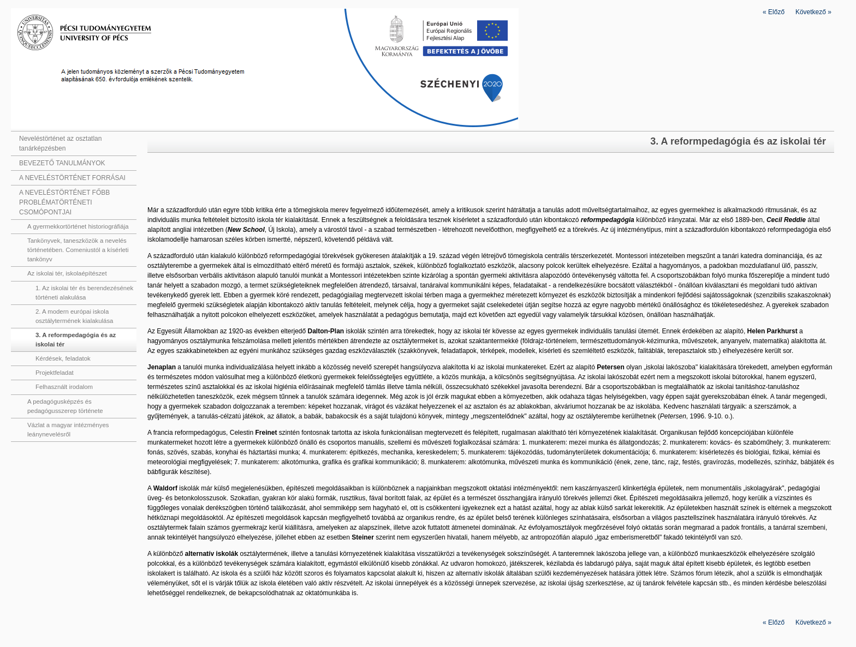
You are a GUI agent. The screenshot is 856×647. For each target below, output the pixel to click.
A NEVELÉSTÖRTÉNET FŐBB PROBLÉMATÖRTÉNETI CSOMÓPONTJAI (64, 202)
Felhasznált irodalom (64, 387)
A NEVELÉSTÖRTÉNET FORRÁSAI (72, 178)
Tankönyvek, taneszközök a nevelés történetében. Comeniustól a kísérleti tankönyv (78, 249)
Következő (813, 12)
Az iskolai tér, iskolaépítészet (67, 273)
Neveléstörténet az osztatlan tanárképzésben (60, 143)
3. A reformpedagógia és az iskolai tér (75, 340)
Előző (773, 12)
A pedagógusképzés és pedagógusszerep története (65, 406)
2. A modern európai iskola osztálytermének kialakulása (74, 316)
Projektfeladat (54, 372)
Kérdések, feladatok (63, 358)
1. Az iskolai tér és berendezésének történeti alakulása (84, 293)
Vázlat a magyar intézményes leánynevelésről (68, 430)
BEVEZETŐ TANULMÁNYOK (62, 163)
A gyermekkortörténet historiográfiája (78, 226)
